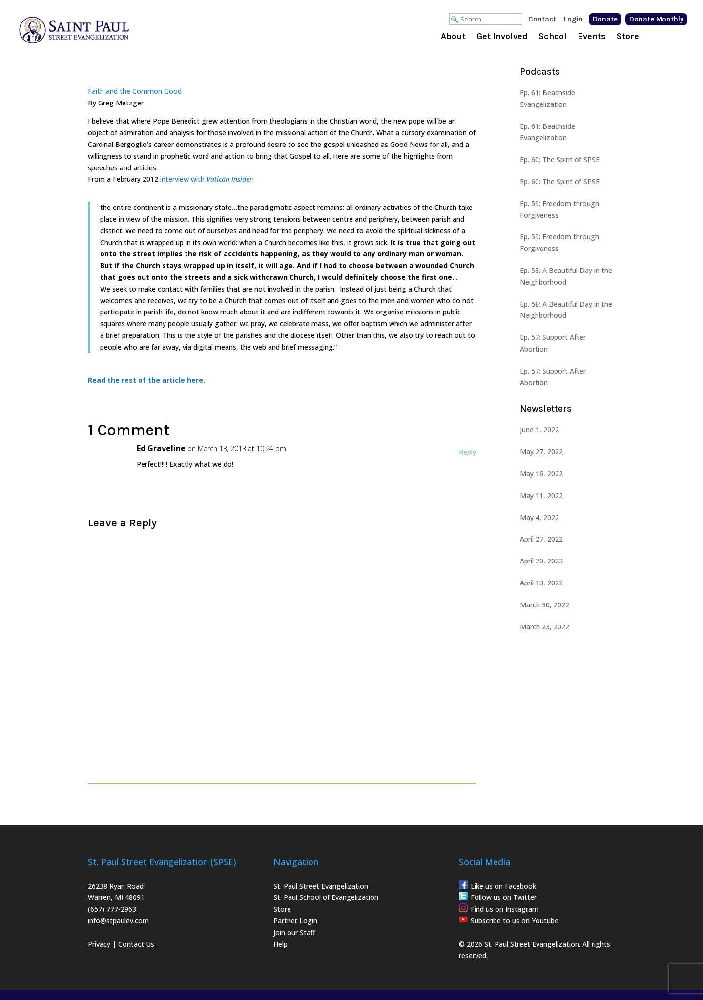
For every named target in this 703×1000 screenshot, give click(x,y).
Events (592, 37)
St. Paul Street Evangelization (320, 886)
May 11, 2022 (541, 495)
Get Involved (502, 37)
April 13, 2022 (541, 582)
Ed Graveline (161, 448)
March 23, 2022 (544, 626)
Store (628, 37)
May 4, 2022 (539, 517)
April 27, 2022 (541, 538)
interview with (183, 179)
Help (280, 944)
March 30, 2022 (544, 604)
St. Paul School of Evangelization (325, 897)
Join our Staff (294, 932)
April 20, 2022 (541, 560)
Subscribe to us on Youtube (514, 920)
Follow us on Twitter (504, 897)
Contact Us (136, 944)
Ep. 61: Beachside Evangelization (547, 98)
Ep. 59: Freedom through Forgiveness (559, 209)
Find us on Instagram (504, 909)
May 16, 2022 (541, 473)
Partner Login (295, 920)
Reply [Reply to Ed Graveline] (467, 452)
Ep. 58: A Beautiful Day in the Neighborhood (566, 276)
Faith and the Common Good (135, 91)
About (453, 37)
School (552, 37)
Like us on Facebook (503, 886)
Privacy (99, 944)
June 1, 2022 (539, 429)
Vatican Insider (229, 179)
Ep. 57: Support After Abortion (553, 343)
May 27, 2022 (541, 451)
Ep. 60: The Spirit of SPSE (560, 159)
